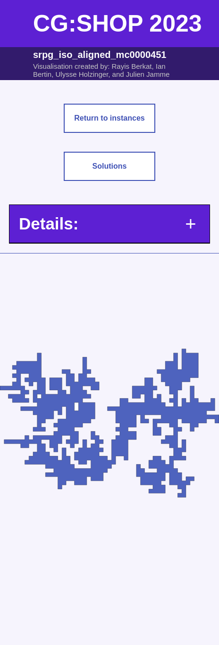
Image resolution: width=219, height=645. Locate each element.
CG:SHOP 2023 (117, 23)
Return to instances (109, 118)
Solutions (110, 166)
